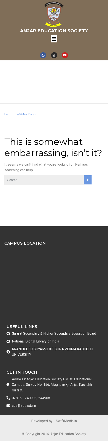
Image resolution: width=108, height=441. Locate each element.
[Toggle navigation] (54, 38)
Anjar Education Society (54, 30)
